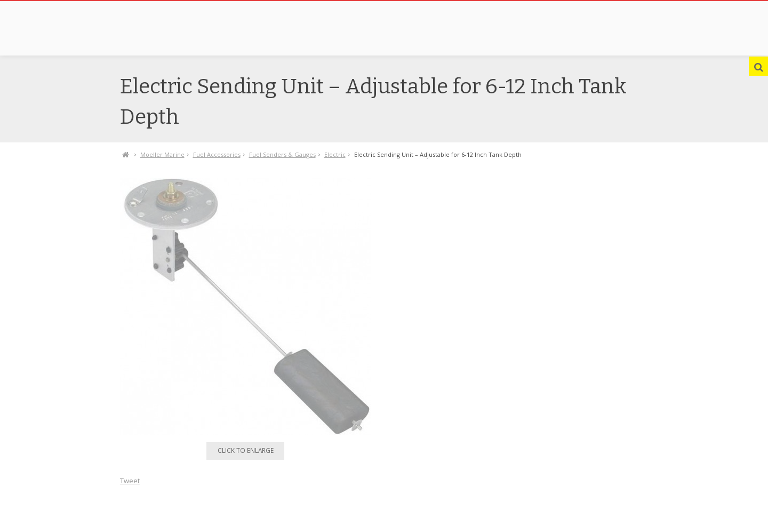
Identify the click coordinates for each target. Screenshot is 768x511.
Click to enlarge (246, 450)
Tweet (130, 480)
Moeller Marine (162, 154)
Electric (335, 154)
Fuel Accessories (217, 154)
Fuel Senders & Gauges (282, 154)
